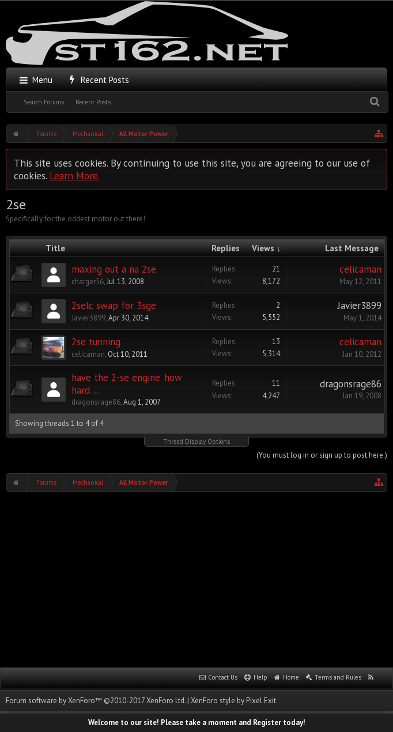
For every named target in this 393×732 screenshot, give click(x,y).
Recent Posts (93, 102)
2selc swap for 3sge (113, 305)
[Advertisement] (199, 578)
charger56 (87, 281)
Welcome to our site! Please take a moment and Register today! (196, 722)
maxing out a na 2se (113, 269)
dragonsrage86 (95, 402)
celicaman (360, 269)
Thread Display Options (196, 441)
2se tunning (95, 341)
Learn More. (75, 175)
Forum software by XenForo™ (96, 700)
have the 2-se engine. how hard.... (126, 384)
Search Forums (44, 102)
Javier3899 (88, 318)
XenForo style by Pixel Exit (233, 700)
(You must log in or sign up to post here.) (321, 455)
